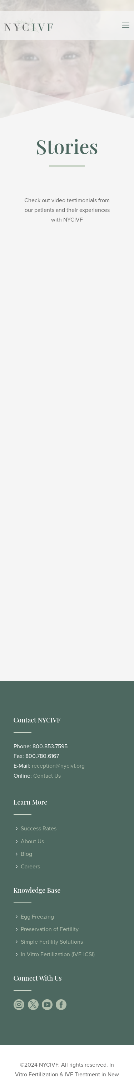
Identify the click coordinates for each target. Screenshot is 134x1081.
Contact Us (47, 775)
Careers (30, 866)
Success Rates (38, 828)
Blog (26, 854)
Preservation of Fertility (50, 929)
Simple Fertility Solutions (52, 941)
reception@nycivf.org (58, 765)
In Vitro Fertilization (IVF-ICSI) (58, 954)
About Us (32, 841)
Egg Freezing (37, 916)
